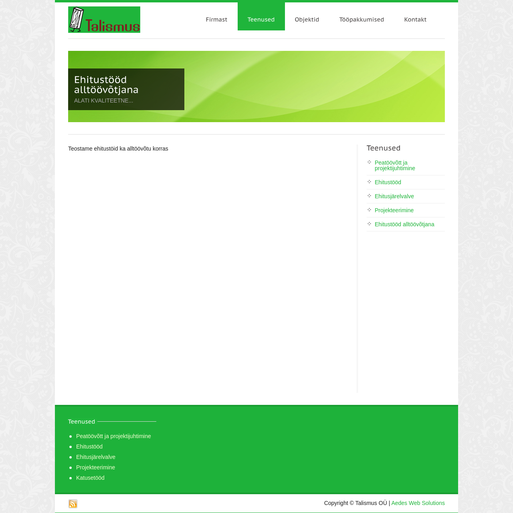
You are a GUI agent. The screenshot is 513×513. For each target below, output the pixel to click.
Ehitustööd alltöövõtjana (404, 224)
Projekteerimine (394, 210)
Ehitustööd (388, 182)
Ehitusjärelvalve (394, 196)
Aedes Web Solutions (418, 503)
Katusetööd (90, 478)
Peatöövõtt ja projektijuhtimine (395, 165)
